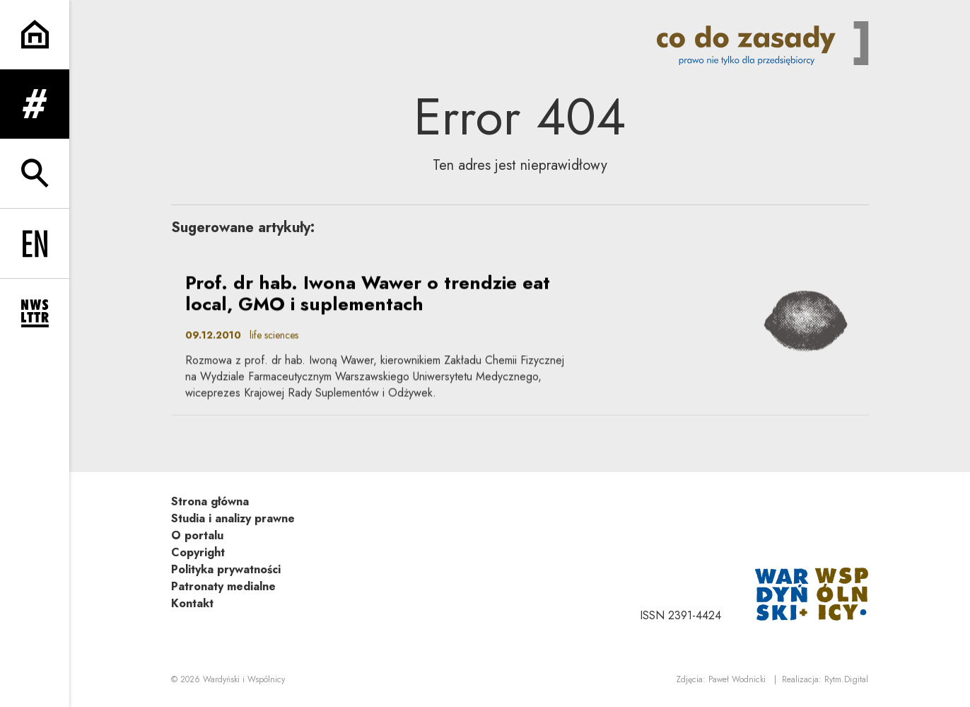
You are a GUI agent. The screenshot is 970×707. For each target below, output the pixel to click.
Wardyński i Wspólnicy (244, 679)
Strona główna (210, 501)
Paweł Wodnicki (737, 679)
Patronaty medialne (223, 586)
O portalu (197, 535)
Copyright (198, 552)
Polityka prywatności (226, 569)
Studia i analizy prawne (233, 518)
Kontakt (192, 603)
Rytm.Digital (846, 679)
